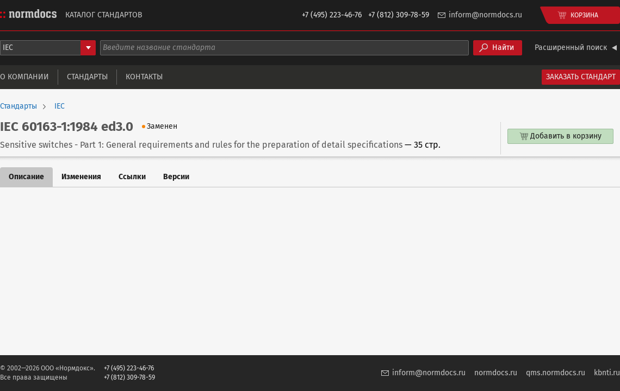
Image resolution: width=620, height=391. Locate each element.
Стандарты (87, 76)
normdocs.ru (495, 372)
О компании (24, 76)
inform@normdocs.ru (485, 15)
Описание (26, 176)
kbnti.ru (607, 372)
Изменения (81, 176)
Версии (176, 176)
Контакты (144, 76)
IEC (59, 106)
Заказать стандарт (581, 76)
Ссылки (132, 176)
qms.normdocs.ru (555, 372)
